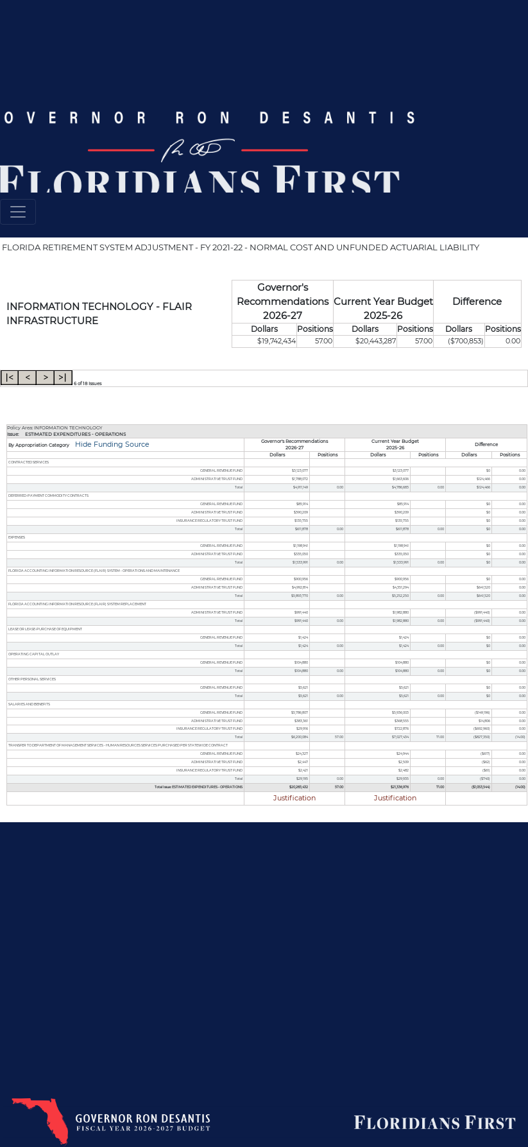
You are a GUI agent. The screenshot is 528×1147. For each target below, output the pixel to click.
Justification (294, 798)
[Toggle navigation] (18, 212)
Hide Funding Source (111, 444)
